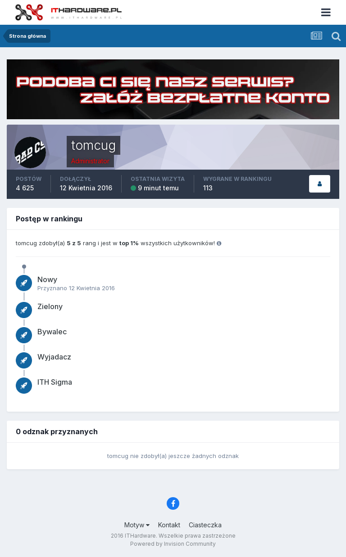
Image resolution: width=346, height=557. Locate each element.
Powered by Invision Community (173, 543)
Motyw (137, 525)
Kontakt (169, 525)
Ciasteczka (205, 525)
